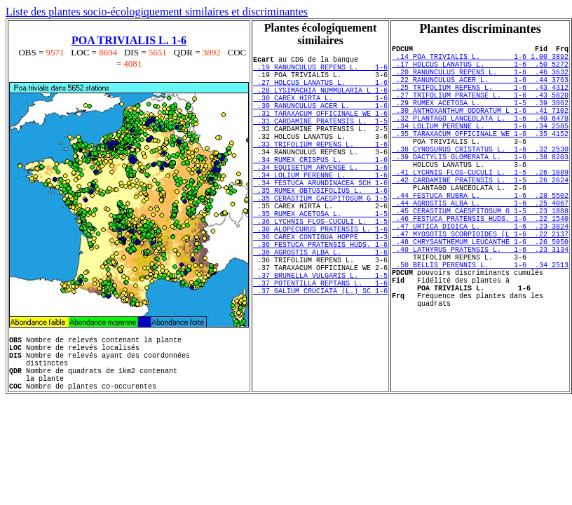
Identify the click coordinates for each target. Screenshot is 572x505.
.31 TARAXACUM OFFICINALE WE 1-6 (320, 130)
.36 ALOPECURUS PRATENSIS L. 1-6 (320, 277)
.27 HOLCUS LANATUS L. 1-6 (320, 90)
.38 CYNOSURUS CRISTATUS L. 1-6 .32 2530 (480, 178)
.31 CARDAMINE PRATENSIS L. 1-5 (320, 139)
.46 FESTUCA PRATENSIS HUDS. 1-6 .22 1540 (480, 266)
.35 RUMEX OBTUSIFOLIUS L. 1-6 (320, 228)
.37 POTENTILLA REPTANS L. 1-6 (320, 346)
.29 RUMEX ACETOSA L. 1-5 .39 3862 (480, 119)
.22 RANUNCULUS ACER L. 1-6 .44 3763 (480, 90)
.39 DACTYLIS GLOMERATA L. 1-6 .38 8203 (480, 188)
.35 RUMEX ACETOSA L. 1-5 (320, 257)
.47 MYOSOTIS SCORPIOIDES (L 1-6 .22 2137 (480, 286)
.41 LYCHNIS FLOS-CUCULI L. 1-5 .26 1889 (480, 208)
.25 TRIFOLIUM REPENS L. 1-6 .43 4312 (480, 100)
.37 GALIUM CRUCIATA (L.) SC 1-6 (320, 356)
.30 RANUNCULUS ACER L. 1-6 (320, 120)
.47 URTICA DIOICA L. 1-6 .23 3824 (480, 276)
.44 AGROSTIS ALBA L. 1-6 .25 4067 (480, 247)
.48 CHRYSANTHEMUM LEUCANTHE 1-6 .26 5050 (480, 296)
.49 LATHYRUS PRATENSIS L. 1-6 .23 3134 (480, 306)
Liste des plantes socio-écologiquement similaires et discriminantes (157, 12)
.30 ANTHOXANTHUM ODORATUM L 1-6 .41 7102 (480, 129)
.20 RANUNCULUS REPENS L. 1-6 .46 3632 (480, 80)
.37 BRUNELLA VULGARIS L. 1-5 (320, 336)
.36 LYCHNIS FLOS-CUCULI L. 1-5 (320, 267)
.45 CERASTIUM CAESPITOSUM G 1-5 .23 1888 (480, 257)
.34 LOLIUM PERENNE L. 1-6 (320, 208)
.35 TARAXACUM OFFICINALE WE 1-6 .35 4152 (480, 158)
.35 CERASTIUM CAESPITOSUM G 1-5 (320, 238)
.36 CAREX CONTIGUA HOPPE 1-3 (320, 287)
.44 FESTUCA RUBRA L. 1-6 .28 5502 (480, 237)
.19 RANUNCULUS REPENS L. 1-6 (320, 71)
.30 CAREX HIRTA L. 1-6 (320, 110)
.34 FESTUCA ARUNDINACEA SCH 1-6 (320, 218)
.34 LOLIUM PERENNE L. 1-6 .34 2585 (480, 149)
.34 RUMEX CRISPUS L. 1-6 (320, 189)
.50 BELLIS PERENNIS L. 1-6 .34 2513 (480, 325)
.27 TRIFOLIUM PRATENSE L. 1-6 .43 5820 (480, 109)
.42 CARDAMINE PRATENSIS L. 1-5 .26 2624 (480, 217)
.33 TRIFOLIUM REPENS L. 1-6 (320, 169)
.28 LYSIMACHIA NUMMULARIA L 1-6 (320, 100)
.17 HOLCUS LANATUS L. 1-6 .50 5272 (480, 70)
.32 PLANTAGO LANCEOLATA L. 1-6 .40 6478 (480, 139)
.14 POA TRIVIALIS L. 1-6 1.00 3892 (480, 60)
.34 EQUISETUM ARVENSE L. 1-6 (320, 198)
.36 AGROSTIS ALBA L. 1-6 (320, 306)
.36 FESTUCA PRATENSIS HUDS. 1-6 (320, 297)
